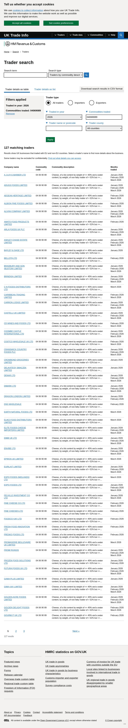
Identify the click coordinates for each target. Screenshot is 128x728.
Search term (10, 70)
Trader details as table (17, 89)
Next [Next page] (76, 631)
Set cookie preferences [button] (61, 23)
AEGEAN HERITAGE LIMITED (17, 196)
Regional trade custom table (19, 683)
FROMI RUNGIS (11, 550)
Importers (80, 102)
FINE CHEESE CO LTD (14, 503)
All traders (58, 102)
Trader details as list (45, 89)
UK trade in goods (54, 661)
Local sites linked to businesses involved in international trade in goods (103, 672)
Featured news (12, 661)
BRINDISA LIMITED (13, 276)
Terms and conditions (74, 712)
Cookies (27, 712)
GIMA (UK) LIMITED (13, 587)
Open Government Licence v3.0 (54, 720)
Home (6, 52)
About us (8, 712)
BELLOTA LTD (10, 258)
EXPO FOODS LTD (12, 485)
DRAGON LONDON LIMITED (17, 396)
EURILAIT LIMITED (12, 467)
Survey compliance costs (58, 685)
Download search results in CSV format (101, 88)
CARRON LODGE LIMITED (16, 302)
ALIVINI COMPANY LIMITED (17, 211)
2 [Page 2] (16, 631)
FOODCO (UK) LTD (13, 519)
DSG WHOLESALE (12, 404)
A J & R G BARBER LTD (15, 175)
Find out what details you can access (64, 158)
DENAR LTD (9, 375)
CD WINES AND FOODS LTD (17, 323)
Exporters (101, 102)
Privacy (17, 712)
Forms (7, 670)
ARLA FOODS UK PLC (14, 229)
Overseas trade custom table (19, 679)
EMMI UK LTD (10, 438)
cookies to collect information (28, 10)
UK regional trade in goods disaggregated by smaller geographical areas (100, 683)
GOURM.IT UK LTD (13, 615)
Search (15, 52)
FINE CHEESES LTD (13, 511)
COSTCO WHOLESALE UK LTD (18, 342)
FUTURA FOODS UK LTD (15, 568)
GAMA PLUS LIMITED (14, 579)
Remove (10, 113)
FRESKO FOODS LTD (14, 535)
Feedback (27, 715)
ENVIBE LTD (10, 448)
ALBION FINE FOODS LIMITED (18, 203)
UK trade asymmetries (57, 666)
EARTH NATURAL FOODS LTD (18, 412)
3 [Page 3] (24, 631)
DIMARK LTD (10, 386)
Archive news (11, 666)
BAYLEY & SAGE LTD (14, 250)
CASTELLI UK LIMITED (14, 313)
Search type (54, 70)
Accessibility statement (52, 712)
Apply (50, 139)
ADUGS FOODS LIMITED (15, 185)
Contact (36, 712)
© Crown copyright (113, 720)
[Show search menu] (121, 35)
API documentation (12, 715)
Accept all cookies (21, 23)
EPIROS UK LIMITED (13, 459)
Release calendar (13, 675)
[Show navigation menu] (59, 35)
